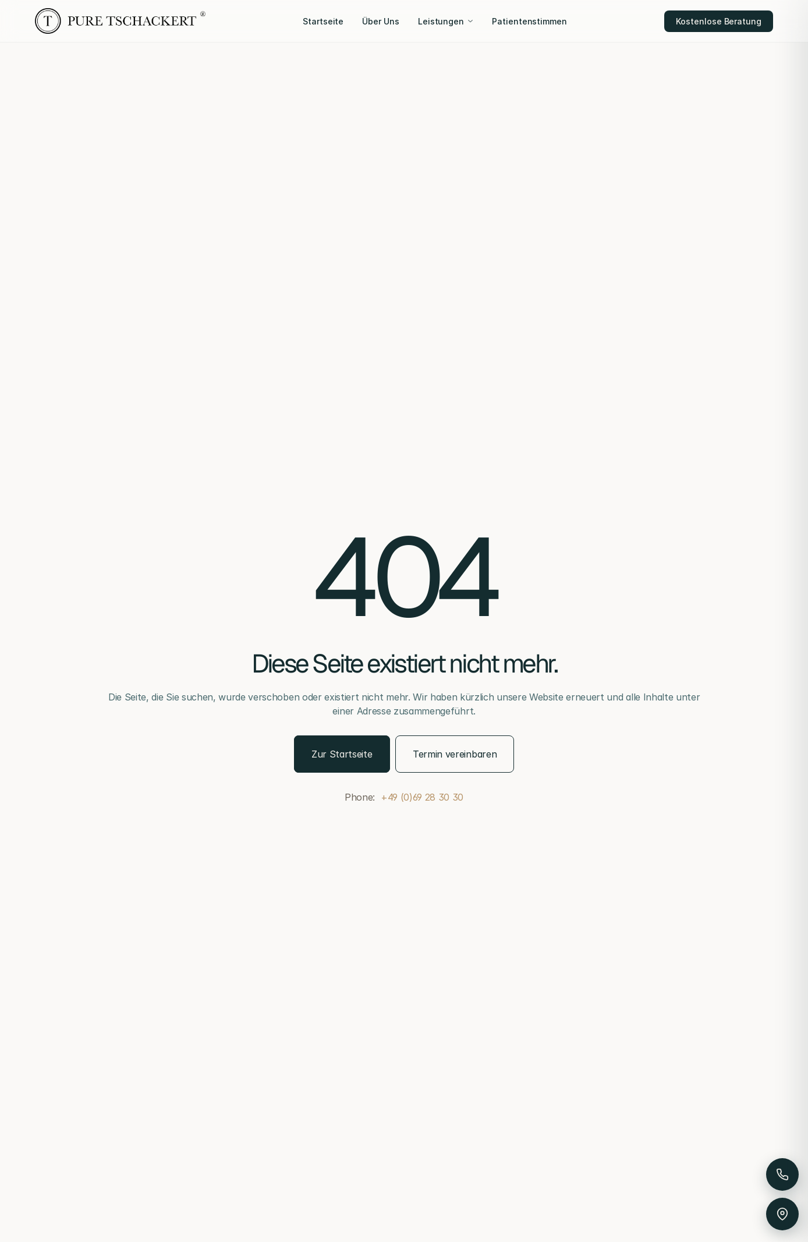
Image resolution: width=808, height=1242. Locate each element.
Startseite (323, 21)
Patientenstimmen (529, 21)
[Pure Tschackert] (120, 21)
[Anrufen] (782, 1174)
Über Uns (380, 21)
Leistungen (445, 21)
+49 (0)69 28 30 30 (422, 797)
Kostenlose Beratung (718, 21)
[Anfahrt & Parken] (782, 1214)
